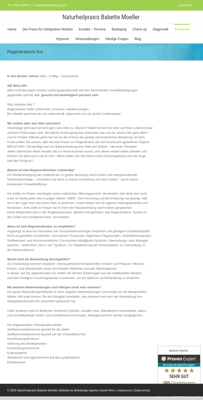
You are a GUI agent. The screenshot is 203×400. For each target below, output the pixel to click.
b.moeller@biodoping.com (50, 5)
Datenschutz (142, 390)
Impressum (125, 390)
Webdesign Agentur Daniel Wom (94, 390)
